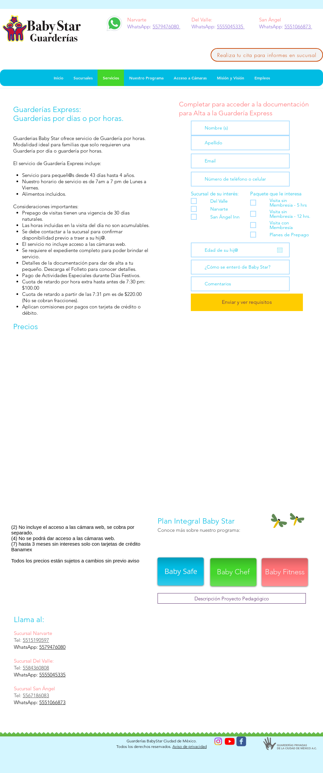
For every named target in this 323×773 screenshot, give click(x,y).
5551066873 (52, 702)
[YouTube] (230, 741)
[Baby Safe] (181, 572)
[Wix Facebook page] (241, 741)
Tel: (18, 640)
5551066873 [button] (298, 26)
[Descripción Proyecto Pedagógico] (232, 598)
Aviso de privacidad (189, 746)
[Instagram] (218, 741)
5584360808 (36, 668)
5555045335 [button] (231, 26)
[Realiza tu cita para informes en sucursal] (267, 55)
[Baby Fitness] (285, 572)
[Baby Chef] (233, 572)
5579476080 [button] (166, 26)
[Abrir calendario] (279, 250)
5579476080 (52, 647)
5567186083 (36, 695)
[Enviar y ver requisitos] (247, 302)
